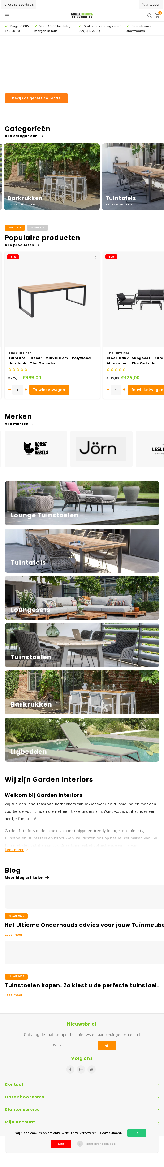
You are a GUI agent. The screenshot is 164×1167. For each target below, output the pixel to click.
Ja (136, 1133)
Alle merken (19, 423)
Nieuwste (37, 227)
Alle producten (22, 245)
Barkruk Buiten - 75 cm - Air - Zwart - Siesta (51, 358)
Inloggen (151, 4)
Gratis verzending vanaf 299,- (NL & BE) (99, 28)
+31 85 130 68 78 (19, 4)
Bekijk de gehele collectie (36, 98)
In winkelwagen (49, 389)
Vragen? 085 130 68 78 (17, 28)
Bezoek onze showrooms (139, 28)
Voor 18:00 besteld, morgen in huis (52, 28)
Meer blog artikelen (27, 877)
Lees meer (16, 849)
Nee (61, 1144)
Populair (14, 227)
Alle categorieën (24, 136)
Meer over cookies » (100, 1144)
